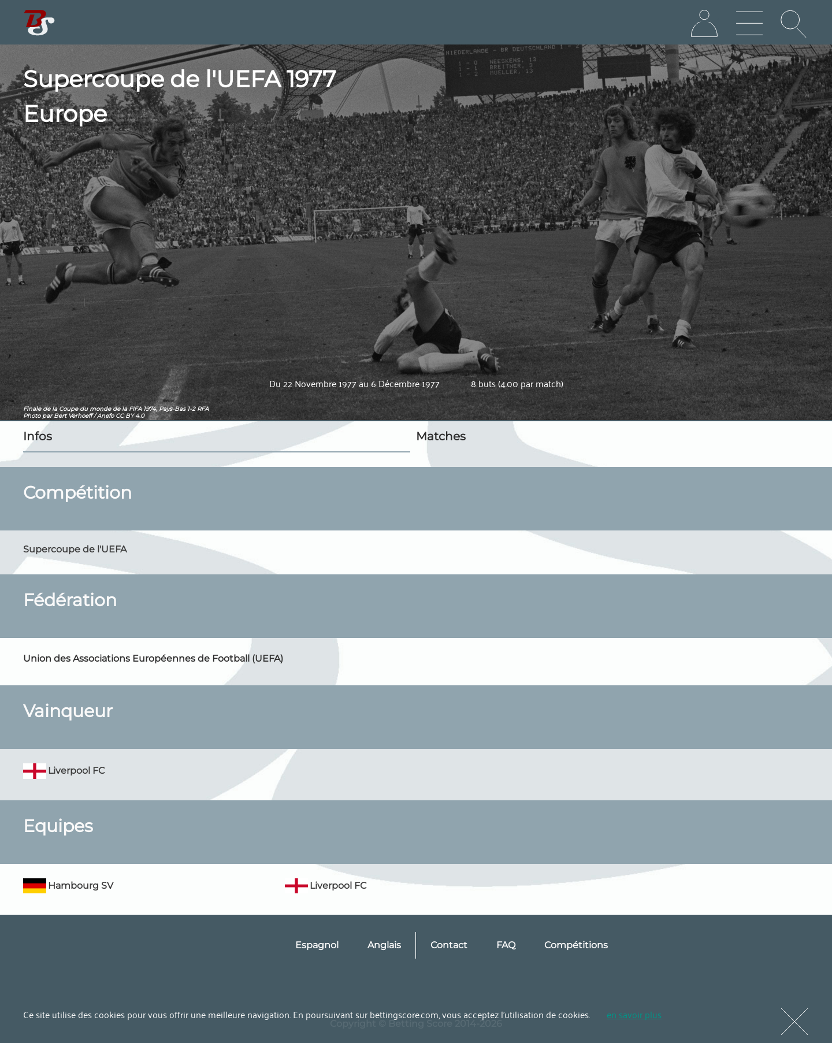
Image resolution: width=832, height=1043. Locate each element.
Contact (448, 945)
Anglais (384, 945)
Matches (441, 436)
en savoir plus (634, 1014)
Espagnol (317, 945)
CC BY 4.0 (130, 416)
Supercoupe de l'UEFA (75, 549)
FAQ (505, 945)
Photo (31, 416)
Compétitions (576, 945)
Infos (37, 436)
